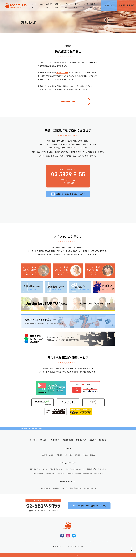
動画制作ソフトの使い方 (60, 488)
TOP (22, 428)
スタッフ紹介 (68, 455)
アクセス (85, 455)
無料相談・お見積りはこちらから (109, 5)
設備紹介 (78, 473)
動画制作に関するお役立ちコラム (93, 473)
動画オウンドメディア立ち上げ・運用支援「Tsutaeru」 (46, 469)
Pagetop (131, 551)
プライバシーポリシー (74, 546)
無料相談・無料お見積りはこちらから (70, 194)
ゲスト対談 (69, 473)
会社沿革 (59, 455)
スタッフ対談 (60, 473)
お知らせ (28, 428)
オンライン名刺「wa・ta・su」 (75, 469)
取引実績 (77, 455)
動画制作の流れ (38, 473)
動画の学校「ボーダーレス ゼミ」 (97, 469)
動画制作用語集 (45, 488)
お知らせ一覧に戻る (68, 101)
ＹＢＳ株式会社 (62, 72)
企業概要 (44, 455)
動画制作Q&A (50, 473)
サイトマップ (58, 546)
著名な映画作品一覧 (76, 488)
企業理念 (51, 455)
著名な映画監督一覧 (90, 488)
